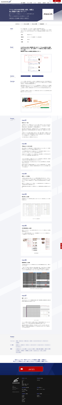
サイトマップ (14, 389)
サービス (23, 380)
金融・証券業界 (18, 352)
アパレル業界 (17, 18)
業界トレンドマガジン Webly (41, 389)
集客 (22, 381)
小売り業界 (17, 350)
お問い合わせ (14, 387)
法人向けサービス (36, 350)
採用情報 (38, 395)
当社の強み (38, 380)
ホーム (13, 386)
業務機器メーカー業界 (29, 350)
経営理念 (23, 396)
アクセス (23, 397)
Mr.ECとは (23, 400)
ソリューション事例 (24, 390)
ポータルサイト (18, 346)
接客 (22, 382)
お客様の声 (23, 391)
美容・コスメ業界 (43, 350)
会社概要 (23, 399)
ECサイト (22, 18)
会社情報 (23, 395)
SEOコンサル (11, 18)
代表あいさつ (38, 396)
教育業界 (22, 350)
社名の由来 (23, 401)
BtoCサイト (26, 18)
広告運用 (17, 342)
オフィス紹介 (23, 398)
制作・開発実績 (24, 389)
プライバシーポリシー (15, 388)
